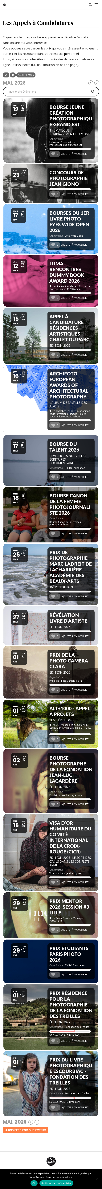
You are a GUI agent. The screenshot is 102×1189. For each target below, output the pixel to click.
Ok (34, 1183)
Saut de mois (26, 75)
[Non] (97, 1179)
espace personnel (66, 54)
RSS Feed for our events (25, 1130)
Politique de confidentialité (56, 1183)
